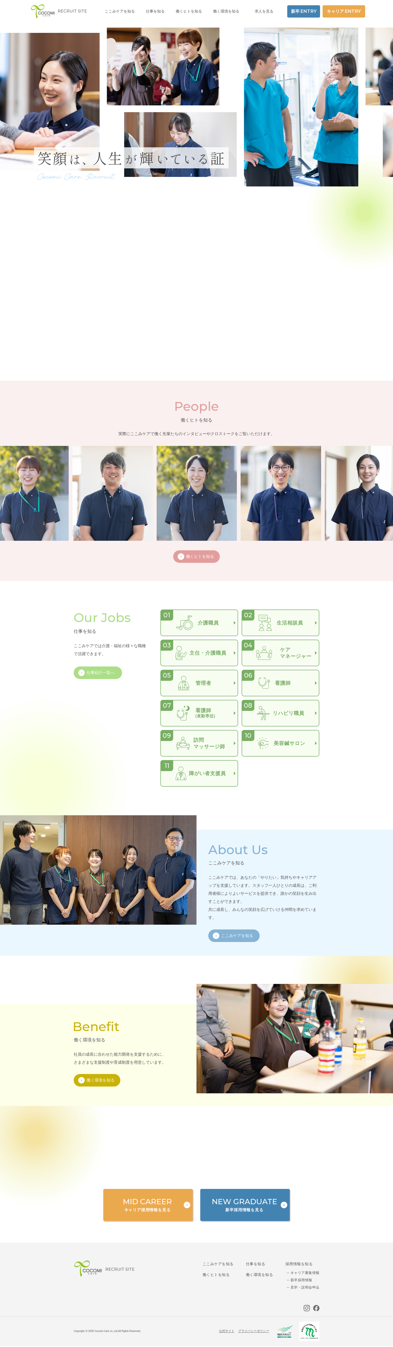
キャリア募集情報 (304, 1273)
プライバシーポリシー (253, 1331)
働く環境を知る (226, 11)
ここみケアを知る (218, 1264)
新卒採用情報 (301, 1280)
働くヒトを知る (216, 1274)
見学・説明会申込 (304, 1287)
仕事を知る (255, 1264)
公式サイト (227, 1331)
